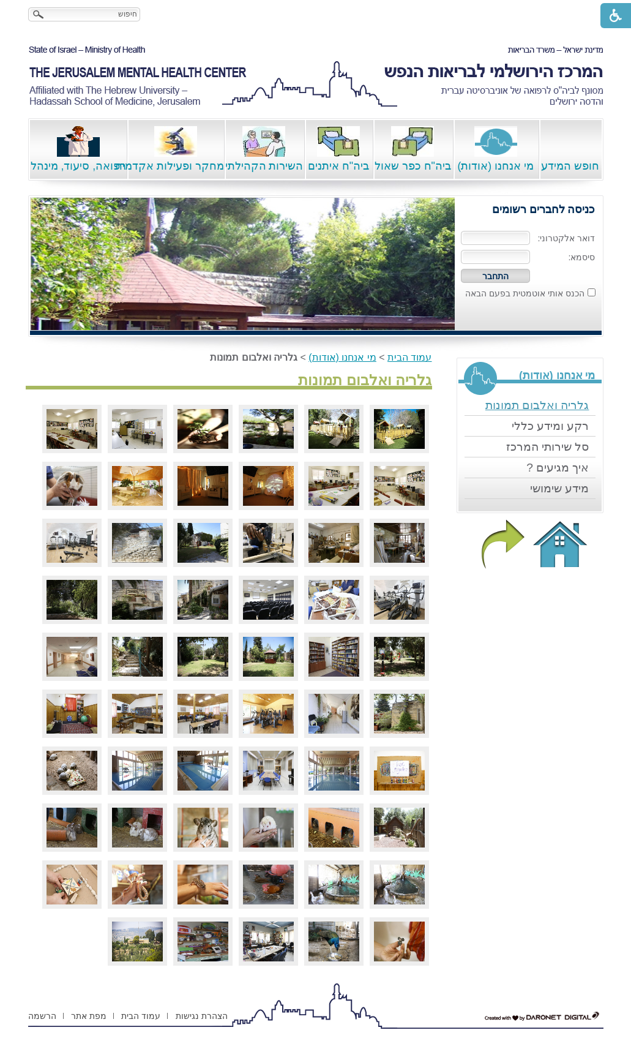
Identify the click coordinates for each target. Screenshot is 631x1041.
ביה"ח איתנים (338, 149)
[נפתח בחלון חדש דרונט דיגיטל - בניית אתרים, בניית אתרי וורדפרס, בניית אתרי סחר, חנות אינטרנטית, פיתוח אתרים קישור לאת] (542, 1016)
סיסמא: (582, 257)
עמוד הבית (409, 357)
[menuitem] (530, 405)
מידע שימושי (559, 488)
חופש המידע (570, 149)
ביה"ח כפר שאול (413, 149)
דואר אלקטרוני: (567, 238)
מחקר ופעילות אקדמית (175, 149)
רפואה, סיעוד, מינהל (79, 149)
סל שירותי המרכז (547, 446)
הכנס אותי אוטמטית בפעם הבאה (524, 293)
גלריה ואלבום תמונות (537, 405)
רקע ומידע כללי (550, 425)
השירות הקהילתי (264, 149)
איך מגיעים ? (557, 467)
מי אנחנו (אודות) (495, 149)
